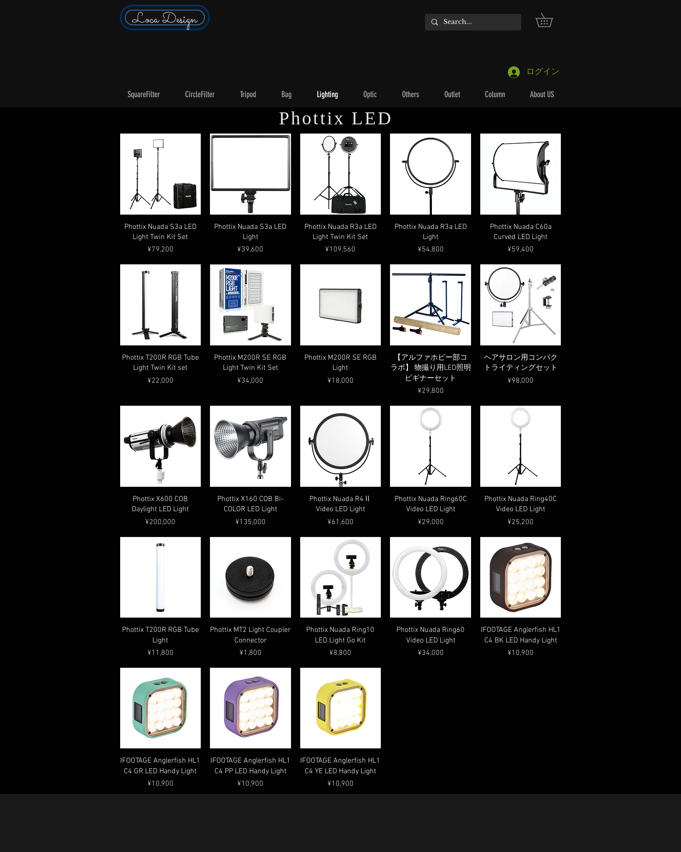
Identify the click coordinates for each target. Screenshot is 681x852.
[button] (550, 20)
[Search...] (472, 22)
